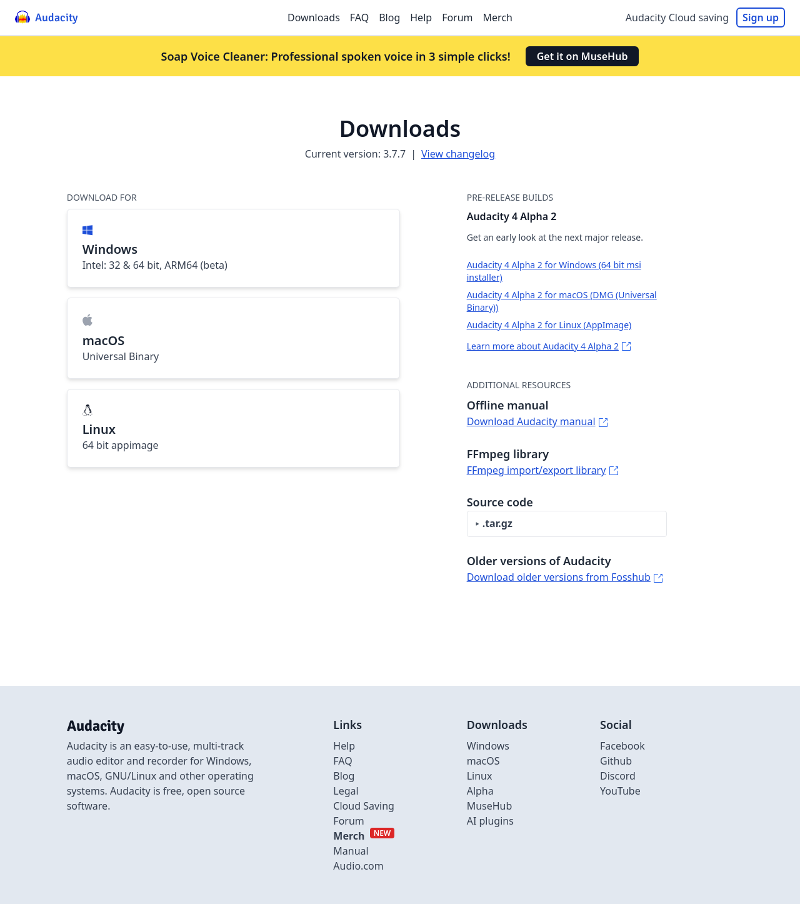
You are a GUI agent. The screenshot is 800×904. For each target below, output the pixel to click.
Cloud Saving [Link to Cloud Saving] (363, 806)
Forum (457, 17)
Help (421, 17)
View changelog (458, 154)
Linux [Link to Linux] (479, 776)
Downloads (314, 17)
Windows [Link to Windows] (488, 746)
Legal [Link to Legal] (345, 791)
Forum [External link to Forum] (348, 821)
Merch (497, 17)
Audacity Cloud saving (677, 17)
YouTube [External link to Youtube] (620, 791)
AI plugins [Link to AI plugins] (490, 821)
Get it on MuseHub (582, 56)
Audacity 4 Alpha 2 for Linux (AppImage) (549, 325)
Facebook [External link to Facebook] (622, 746)
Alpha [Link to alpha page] (480, 791)
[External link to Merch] (363, 836)
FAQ (359, 17)
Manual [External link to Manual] (350, 851)
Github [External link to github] (616, 761)
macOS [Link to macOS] (483, 761)
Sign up (760, 17)
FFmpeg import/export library (536, 470)
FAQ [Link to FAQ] (342, 761)
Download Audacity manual (531, 421)
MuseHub (489, 806)
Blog (389, 17)
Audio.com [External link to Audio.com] (358, 866)
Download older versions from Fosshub (559, 577)
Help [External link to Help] (344, 746)
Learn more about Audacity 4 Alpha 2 (543, 346)
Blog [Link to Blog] (343, 776)
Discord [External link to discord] (618, 776)
